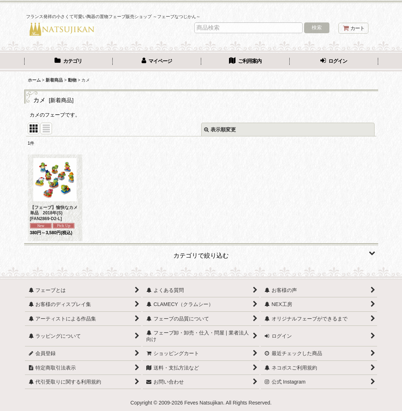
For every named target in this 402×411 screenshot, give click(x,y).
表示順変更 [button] (220, 129)
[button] (201, 253)
